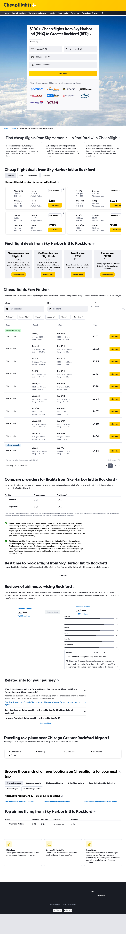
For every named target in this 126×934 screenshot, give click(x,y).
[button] (44, 56)
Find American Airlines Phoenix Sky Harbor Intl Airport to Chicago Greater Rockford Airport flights (45, 701)
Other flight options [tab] (76, 781)
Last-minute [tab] (32, 173)
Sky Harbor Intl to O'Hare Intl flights (19, 799)
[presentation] (90, 34)
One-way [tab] (46, 173)
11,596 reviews (23, 614)
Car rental (75, 13)
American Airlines (24, 606)
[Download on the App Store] (68, 908)
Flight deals (62, 13)
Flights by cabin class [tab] (54, 781)
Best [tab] (21, 173)
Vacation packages (37, 13)
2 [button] (115, 463)
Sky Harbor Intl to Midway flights (57, 799)
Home (6, 13)
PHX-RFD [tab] (63, 573)
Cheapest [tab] (10, 173)
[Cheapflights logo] (17, 5)
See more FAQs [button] (45, 721)
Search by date (19, 13)
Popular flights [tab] (12, 787)
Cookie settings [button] (55, 902)
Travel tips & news (90, 13)
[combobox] (35, 41)
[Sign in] (102, 13)
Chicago (13, 127)
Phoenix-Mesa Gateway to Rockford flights (100, 799)
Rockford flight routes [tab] (32, 787)
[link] (18, 272)
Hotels (52, 13)
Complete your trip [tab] (33, 781)
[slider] (123, 307)
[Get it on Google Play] (57, 908)
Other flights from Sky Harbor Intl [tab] (102, 781)
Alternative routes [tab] (14, 781)
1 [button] (110, 463)
